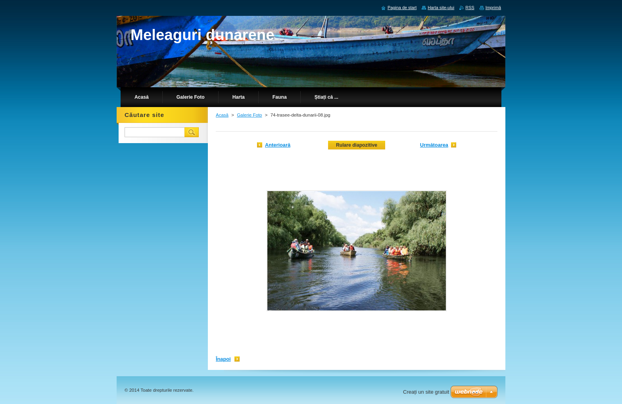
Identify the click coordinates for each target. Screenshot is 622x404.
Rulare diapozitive (356, 145)
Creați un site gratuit (426, 392)
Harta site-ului (441, 7)
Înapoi (223, 359)
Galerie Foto (249, 115)
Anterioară (277, 145)
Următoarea (434, 145)
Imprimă (493, 7)
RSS (469, 7)
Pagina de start (402, 7)
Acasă (222, 115)
